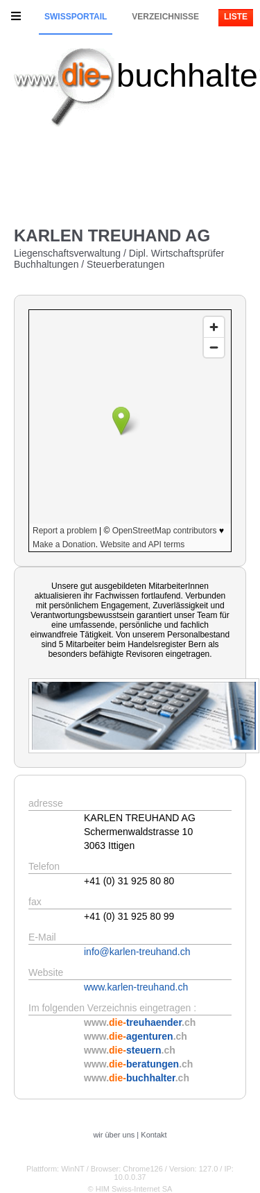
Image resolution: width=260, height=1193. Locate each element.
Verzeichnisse (165, 17)
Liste (236, 17)
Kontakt (153, 1135)
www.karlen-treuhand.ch (136, 987)
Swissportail (75, 17)
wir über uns (114, 1135)
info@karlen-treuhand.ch (137, 951)
